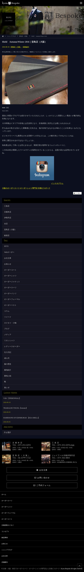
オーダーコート (10, 270)
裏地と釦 (7, 376)
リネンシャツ (9, 340)
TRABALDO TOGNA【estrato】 (15, 408)
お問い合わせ (42, 478)
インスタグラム (57, 183)
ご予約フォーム (42, 485)
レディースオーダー (12, 346)
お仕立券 (7, 258)
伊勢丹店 (7, 218)
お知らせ (7, 264)
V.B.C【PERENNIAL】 (12, 398)
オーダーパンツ (10, 293)
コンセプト (5, 531)
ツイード (7, 317)
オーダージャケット (12, 282)
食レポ (6, 387)
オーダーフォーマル (12, 299)
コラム (6, 311)
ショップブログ (11, 36)
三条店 (6, 206)
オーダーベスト (10, 305)
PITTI (6, 246)
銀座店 (6, 235)
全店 (6, 224)
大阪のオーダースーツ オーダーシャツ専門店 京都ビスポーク (26, 188)
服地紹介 (26, 47)
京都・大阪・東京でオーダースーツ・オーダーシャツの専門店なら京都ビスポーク (31, 568)
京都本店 (7, 212)
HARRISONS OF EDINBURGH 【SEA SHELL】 (21, 418)
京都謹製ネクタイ (8, 525)
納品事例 (5, 537)
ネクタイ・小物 (10, 323)
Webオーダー (9, 252)
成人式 (6, 358)
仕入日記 (7, 352)
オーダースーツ (10, 287)
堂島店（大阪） (23, 36)
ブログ (6, 329)
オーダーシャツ (10, 276)
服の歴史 (7, 364)
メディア (7, 335)
